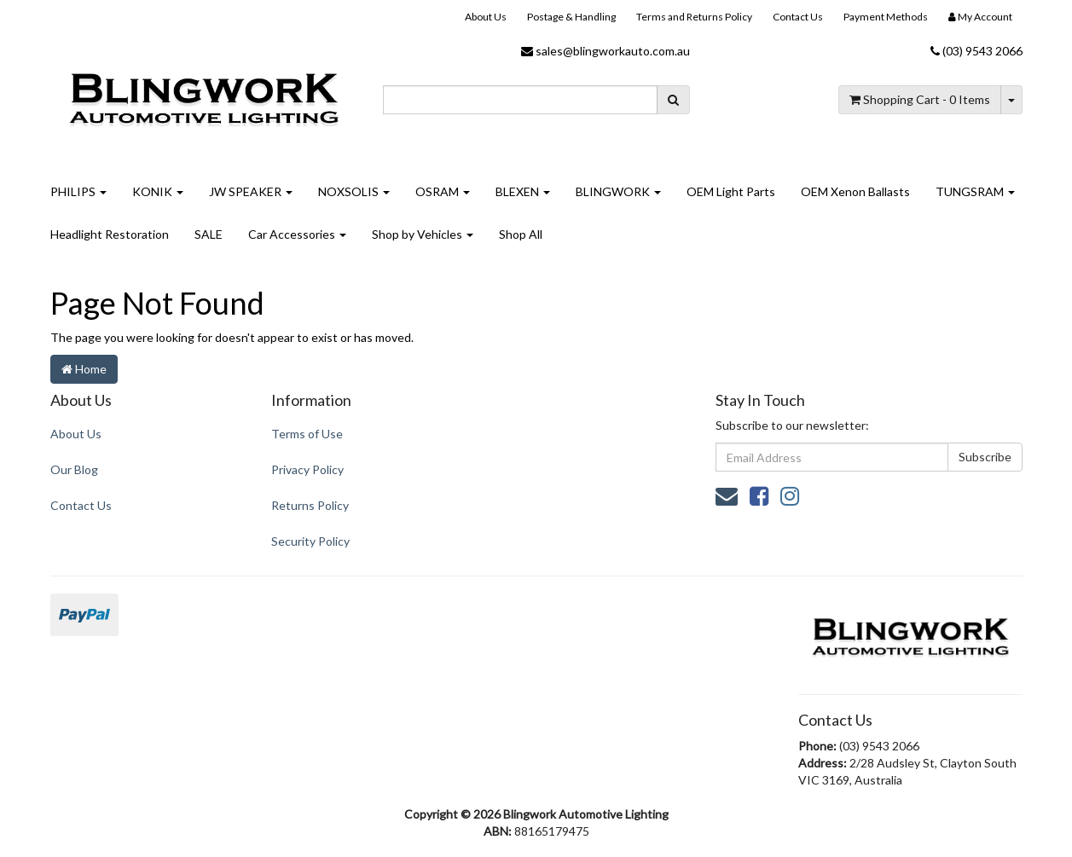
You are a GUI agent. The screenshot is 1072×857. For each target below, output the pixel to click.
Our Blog (74, 469)
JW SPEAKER (251, 191)
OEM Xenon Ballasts (855, 191)
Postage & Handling (571, 16)
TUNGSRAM (975, 191)
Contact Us (798, 16)
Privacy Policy (307, 469)
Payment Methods (885, 16)
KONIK (157, 191)
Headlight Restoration (109, 234)
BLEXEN (522, 191)
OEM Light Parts (731, 191)
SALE (208, 234)
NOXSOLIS (354, 191)
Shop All (520, 234)
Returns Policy (310, 505)
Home (84, 369)
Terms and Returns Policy (694, 16)
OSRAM (442, 191)
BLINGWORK (618, 191)
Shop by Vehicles (422, 234)
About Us (486, 16)
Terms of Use (307, 433)
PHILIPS (78, 191)
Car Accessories (297, 234)
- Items (919, 99)
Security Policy (310, 541)
